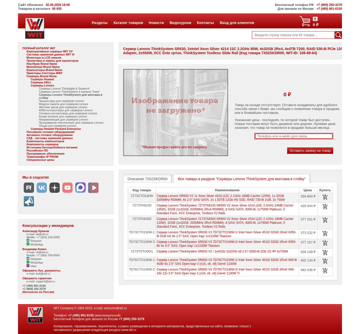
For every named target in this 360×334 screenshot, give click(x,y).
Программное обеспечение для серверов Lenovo (71, 122)
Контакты (205, 23)
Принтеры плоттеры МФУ (45, 73)
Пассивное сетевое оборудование (51, 131)
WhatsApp (35, 244)
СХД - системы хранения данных (50, 138)
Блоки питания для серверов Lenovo (63, 116)
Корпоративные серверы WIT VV (50, 51)
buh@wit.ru (43, 273)
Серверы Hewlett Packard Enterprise (56, 128)
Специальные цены (40, 159)
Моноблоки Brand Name (43, 66)
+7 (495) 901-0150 (34, 285)
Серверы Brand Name (42, 76)
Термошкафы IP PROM (42, 156)
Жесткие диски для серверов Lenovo (63, 107)
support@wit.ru (45, 281)
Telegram (34, 240)
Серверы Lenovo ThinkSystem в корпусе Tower (69, 91)
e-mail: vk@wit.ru (37, 252)
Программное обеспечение (46, 153)
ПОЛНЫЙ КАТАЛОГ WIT (38, 48)
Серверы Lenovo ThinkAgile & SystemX (64, 88)
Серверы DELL (41, 82)
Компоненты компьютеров (45, 141)
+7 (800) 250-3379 (34, 288)
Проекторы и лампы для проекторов (53, 60)
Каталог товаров (128, 23)
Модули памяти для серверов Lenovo (63, 104)
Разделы (99, 23)
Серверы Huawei (42, 79)
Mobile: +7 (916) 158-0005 (43, 237)
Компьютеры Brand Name (44, 69)
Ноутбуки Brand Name (42, 63)
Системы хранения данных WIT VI (50, 54)
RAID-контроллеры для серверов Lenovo (66, 110)
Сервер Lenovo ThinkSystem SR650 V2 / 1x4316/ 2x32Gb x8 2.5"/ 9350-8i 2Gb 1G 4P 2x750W (222, 251)
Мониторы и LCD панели (44, 57)
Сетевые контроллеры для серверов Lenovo (68, 113)
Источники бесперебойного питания (52, 147)
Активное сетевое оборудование (50, 135)
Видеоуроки (180, 23)
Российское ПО (37, 150)
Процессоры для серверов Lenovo (61, 100)
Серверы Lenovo (42, 85)
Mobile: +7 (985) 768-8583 (43, 255)
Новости (156, 23)
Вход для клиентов (237, 23)
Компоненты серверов (42, 144)
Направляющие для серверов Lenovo (63, 119)
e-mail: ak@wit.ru (37, 234)
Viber (32, 266)
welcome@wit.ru (115, 308)
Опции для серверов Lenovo (57, 125)
